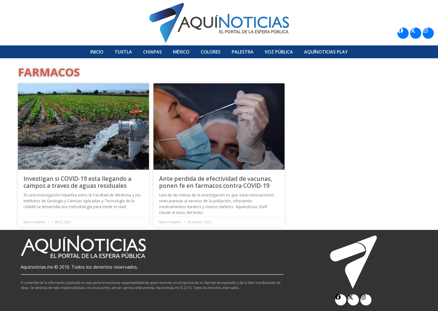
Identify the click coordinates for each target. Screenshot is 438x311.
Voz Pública (279, 52)
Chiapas (152, 52)
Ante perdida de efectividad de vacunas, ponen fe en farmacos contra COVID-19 (215, 182)
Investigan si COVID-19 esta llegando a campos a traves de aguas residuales (77, 182)
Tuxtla (123, 52)
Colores (211, 52)
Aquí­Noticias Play (326, 52)
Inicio (96, 52)
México (181, 52)
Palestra (243, 52)
